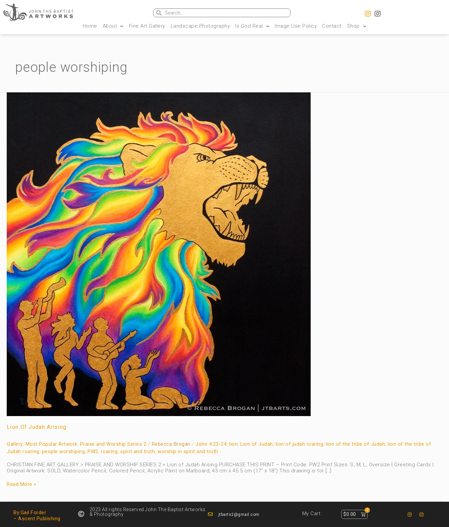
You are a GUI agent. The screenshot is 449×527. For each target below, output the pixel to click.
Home (90, 26)
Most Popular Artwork (51, 444)
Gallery (15, 444)
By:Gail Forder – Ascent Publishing (37, 515)
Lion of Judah (256, 444)
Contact (332, 26)
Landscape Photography (200, 26)
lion (233, 444)
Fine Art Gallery (147, 26)
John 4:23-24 (211, 444)
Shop (357, 26)
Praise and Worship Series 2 (113, 444)
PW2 (93, 451)
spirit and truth (137, 451)
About (113, 26)
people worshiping (63, 451)
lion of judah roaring (300, 444)
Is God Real (252, 26)
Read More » (21, 484)
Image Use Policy (296, 26)
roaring (109, 451)
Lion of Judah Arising (36, 427)
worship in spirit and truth (188, 451)
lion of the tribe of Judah (355, 444)
